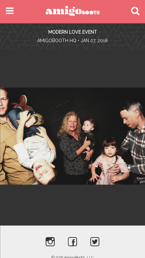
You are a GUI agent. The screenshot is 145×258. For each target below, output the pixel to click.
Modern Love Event (72, 32)
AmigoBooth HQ (56, 40)
